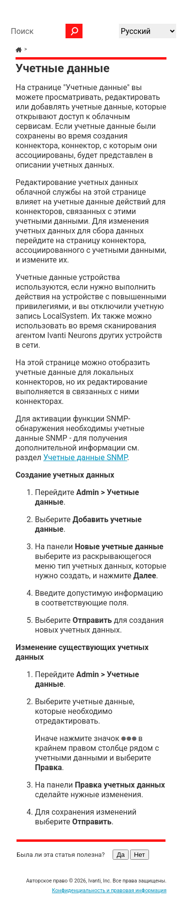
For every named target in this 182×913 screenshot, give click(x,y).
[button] (74, 31)
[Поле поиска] (44, 31)
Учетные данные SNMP (85, 457)
